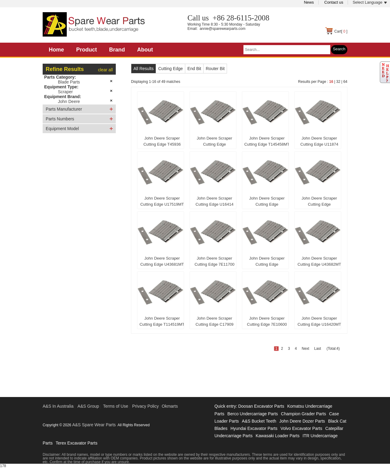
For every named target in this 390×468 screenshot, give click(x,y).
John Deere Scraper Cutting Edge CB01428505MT (267, 202)
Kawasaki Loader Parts (278, 435)
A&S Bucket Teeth (259, 421)
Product (86, 50)
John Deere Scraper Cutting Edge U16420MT (319, 321)
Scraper (65, 91)
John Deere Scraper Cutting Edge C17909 (214, 321)
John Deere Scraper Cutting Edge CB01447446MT (319, 202)
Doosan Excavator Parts (261, 406)
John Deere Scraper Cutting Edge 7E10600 (267, 321)
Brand (117, 50)
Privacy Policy (145, 406)
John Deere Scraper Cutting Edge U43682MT (319, 261)
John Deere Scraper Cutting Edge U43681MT (162, 261)
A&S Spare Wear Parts (94, 424)
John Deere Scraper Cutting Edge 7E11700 (215, 261)
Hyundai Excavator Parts (253, 428)
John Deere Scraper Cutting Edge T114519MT (162, 321)
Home (56, 50)
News (309, 2)
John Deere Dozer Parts (302, 421)
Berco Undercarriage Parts (252, 413)
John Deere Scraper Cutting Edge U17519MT (162, 201)
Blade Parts (69, 82)
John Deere (69, 101)
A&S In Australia (58, 406)
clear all (105, 69)
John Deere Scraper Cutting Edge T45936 (162, 141)
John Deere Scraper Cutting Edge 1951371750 (214, 142)
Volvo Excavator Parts (301, 428)
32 (338, 82)
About (145, 50)
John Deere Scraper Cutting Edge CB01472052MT (267, 262)
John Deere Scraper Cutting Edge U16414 (214, 201)
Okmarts (170, 406)
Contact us (333, 2)
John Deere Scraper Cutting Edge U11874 (319, 141)
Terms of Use (115, 406)
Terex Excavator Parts (77, 443)
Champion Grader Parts (303, 413)
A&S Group (88, 406)
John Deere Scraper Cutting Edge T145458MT (267, 141)
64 (345, 82)
